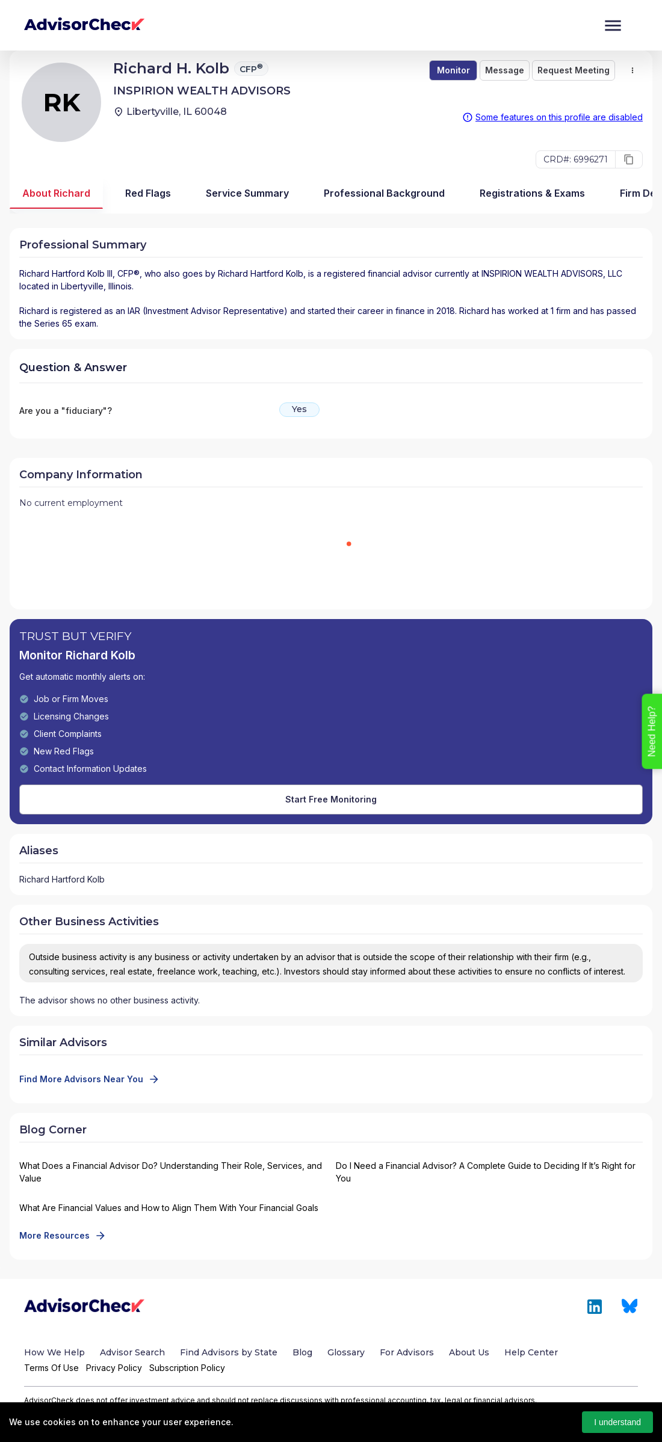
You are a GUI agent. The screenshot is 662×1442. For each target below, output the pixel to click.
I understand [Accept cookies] (617, 1422)
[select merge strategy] (632, 70)
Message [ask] (504, 70)
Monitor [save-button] (453, 70)
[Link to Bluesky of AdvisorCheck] (630, 1307)
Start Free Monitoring (331, 799)
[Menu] (613, 25)
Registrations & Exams (532, 193)
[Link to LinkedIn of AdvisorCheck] (594, 1306)
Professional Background (384, 193)
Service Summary (247, 193)
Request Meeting (573, 70)
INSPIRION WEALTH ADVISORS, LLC (551, 273)
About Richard (56, 193)
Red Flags (148, 193)
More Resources (61, 1236)
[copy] (628, 159)
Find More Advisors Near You (88, 1079)
